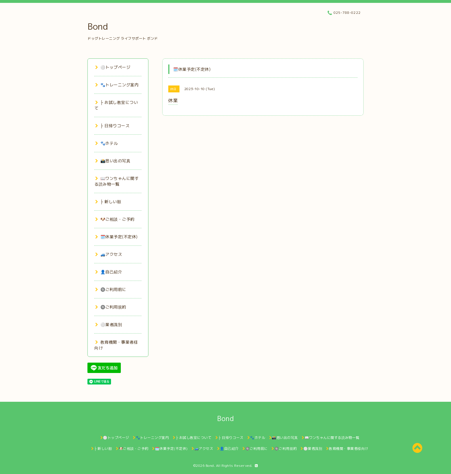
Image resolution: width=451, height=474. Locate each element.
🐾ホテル (106, 143)
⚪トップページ (112, 67)
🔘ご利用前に (110, 289)
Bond (97, 26)
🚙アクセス (108, 254)
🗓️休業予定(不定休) (116, 236)
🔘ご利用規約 (110, 307)
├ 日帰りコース (112, 125)
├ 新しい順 (108, 201)
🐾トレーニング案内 (117, 84)
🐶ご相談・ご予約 (115, 219)
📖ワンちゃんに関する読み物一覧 (116, 181)
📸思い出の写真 (112, 160)
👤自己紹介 (108, 272)
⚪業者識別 (108, 324)
